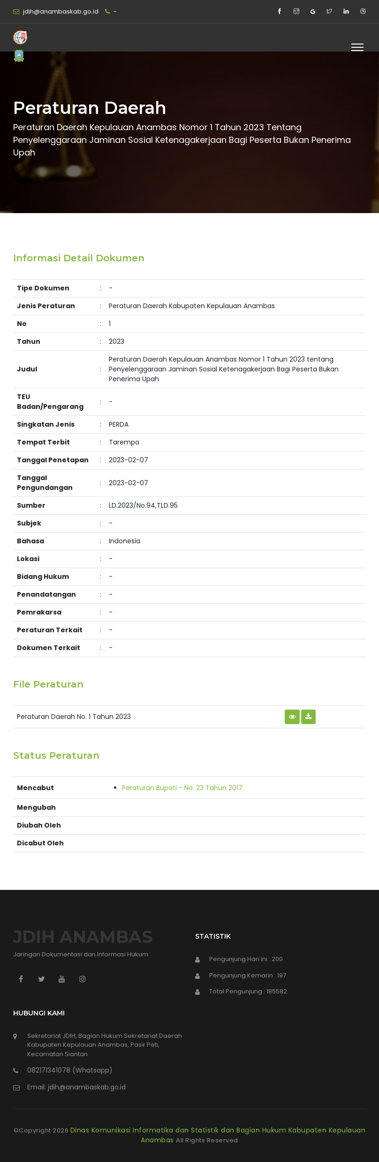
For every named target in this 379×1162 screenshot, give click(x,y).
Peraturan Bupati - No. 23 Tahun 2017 (182, 787)
